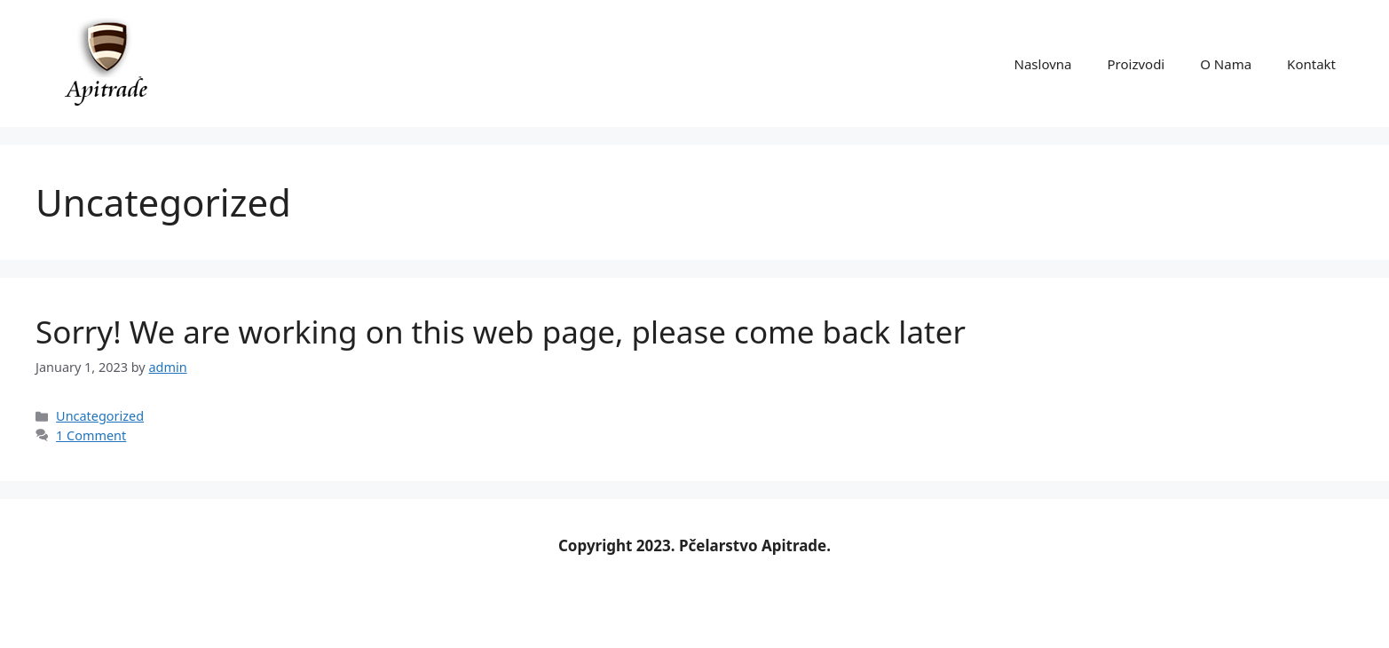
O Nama (1225, 64)
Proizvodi (1135, 64)
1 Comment (91, 435)
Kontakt (1311, 64)
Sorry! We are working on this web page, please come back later (501, 331)
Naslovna (1043, 64)
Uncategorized (100, 415)
